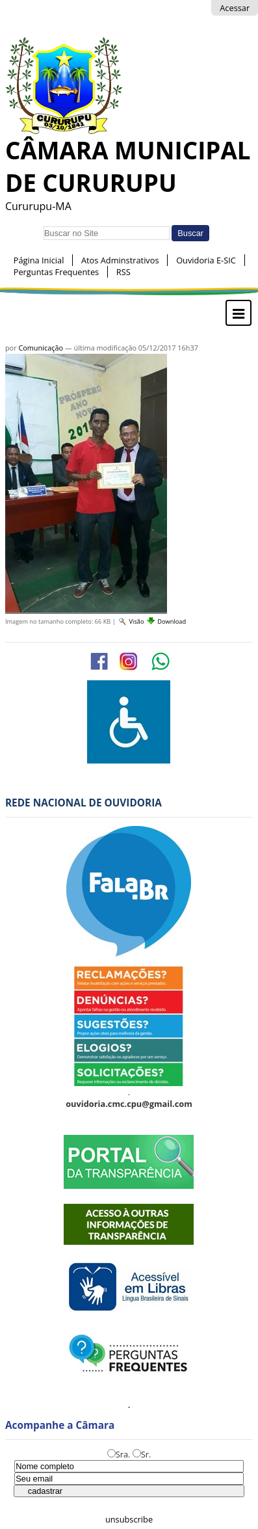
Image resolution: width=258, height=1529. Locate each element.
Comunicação (40, 347)
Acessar (235, 8)
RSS (123, 272)
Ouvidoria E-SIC (206, 260)
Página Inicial (39, 260)
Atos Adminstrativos (120, 260)
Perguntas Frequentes (56, 272)
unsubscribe (129, 1519)
